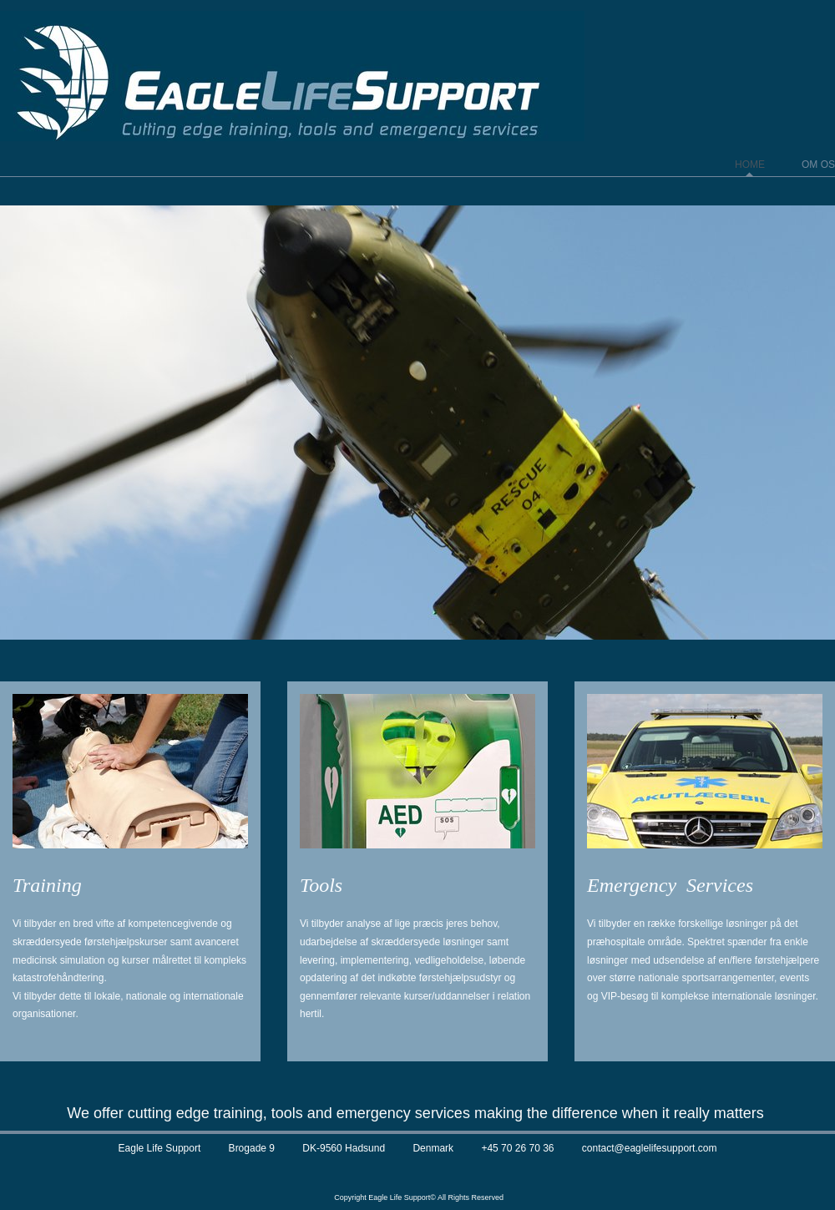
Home (750, 164)
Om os (818, 164)
